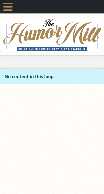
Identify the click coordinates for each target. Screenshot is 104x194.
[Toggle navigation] (8, 6)
